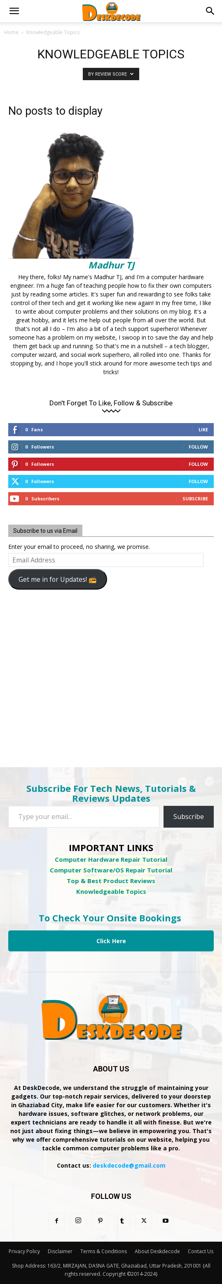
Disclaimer (60, 1251)
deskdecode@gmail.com (129, 1165)
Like (203, 429)
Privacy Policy (24, 1251)
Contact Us (200, 1251)
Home (11, 32)
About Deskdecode (157, 1251)
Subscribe (195, 498)
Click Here (111, 941)
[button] (14, 11)
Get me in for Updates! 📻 (58, 579)
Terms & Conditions (103, 1251)
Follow (198, 447)
